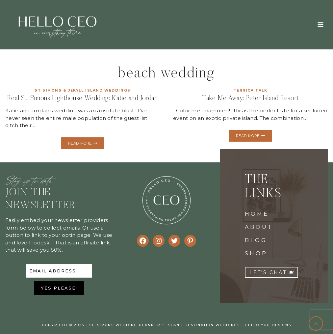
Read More (86, 144)
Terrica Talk (251, 90)
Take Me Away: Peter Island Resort (250, 98)
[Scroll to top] (316, 323)
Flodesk (39, 242)
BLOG (256, 240)
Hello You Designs (268, 325)
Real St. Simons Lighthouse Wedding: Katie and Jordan (82, 98)
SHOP (256, 253)
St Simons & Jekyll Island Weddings (83, 90)
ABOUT (259, 227)
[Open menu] (320, 24)
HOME (257, 214)
